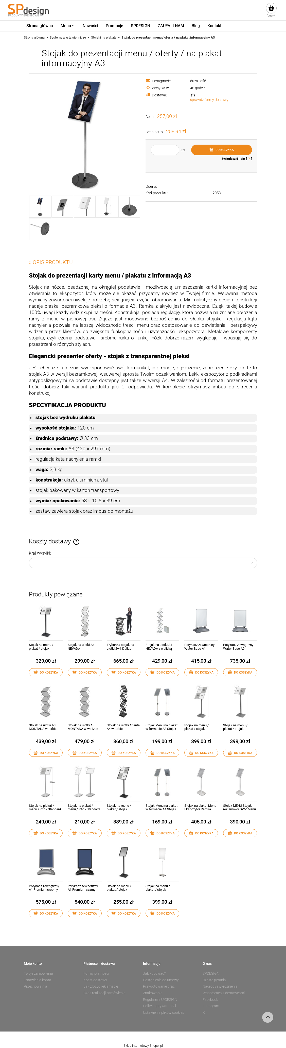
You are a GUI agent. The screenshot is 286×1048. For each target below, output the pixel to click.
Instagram (211, 1006)
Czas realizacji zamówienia (104, 993)
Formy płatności (96, 973)
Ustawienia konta (37, 980)
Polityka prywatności (159, 1006)
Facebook (210, 1000)
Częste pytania (214, 980)
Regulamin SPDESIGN (160, 1000)
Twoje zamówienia (38, 973)
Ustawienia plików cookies (163, 1012)
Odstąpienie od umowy (161, 980)
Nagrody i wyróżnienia (220, 986)
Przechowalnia (35, 986)
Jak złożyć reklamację (100, 986)
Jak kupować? (154, 973)
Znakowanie (152, 993)
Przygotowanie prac (159, 986)
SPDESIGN (211, 973)
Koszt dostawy (95, 980)
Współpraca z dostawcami (224, 993)
